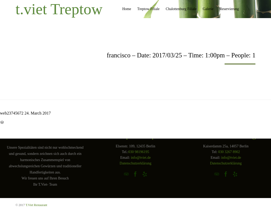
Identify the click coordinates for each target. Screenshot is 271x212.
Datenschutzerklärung (135, 163)
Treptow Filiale (148, 9)
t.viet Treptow (59, 9)
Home (126, 9)
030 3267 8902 (229, 152)
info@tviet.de (141, 158)
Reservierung (229, 9)
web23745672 (12, 113)
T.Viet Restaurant (36, 205)
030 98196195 (138, 152)
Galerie (208, 9)
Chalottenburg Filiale (181, 9)
